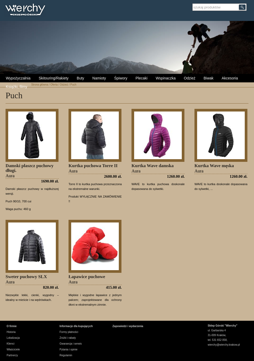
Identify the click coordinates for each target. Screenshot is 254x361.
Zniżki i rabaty (68, 337)
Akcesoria (230, 78)
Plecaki (141, 78)
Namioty (99, 78)
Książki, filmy (16, 86)
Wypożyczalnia (18, 78)
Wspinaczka (165, 78)
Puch (73, 84)
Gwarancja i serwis (71, 343)
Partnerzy (12, 355)
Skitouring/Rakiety (54, 78)
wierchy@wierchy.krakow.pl (224, 344)
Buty (80, 78)
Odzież (190, 78)
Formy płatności (69, 332)
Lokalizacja (13, 337)
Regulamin (66, 355)
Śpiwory (120, 78)
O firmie (12, 326)
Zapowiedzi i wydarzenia (127, 326)
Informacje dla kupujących (76, 326)
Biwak (208, 78)
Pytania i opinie (69, 349)
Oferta (54, 84)
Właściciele (13, 349)
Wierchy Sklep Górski (26, 10)
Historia (11, 332)
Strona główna (39, 84)
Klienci (10, 343)
